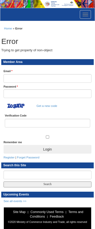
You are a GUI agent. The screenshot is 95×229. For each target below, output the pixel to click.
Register (9, 157)
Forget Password (28, 157)
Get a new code (46, 105)
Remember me (13, 142)
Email (8, 71)
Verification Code (16, 115)
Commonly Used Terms (46, 212)
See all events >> (15, 201)
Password (11, 86)
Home (8, 28)
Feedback (57, 216)
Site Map (19, 212)
